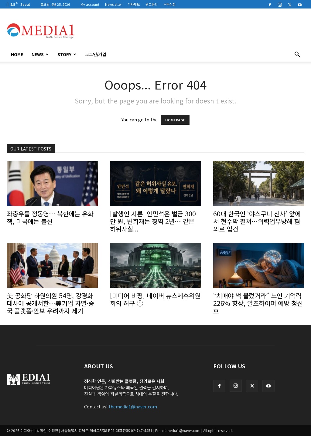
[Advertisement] (194, 31)
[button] (297, 55)
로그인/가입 (95, 54)
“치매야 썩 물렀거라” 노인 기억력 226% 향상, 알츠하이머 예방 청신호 (258, 303)
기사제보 (134, 4)
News (40, 54)
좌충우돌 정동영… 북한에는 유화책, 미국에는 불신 (50, 217)
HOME (17, 54)
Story (66, 54)
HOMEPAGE (175, 119)
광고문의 (151, 4)
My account (89, 4)
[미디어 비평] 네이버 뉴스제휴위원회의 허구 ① (155, 299)
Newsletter (113, 4)
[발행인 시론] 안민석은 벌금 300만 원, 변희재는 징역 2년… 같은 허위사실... (153, 221)
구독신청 (169, 4)
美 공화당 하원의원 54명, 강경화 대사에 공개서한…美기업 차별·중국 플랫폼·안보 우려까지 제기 (50, 303)
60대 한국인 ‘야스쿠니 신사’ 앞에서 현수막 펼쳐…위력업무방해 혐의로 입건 (257, 221)
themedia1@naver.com (133, 407)
